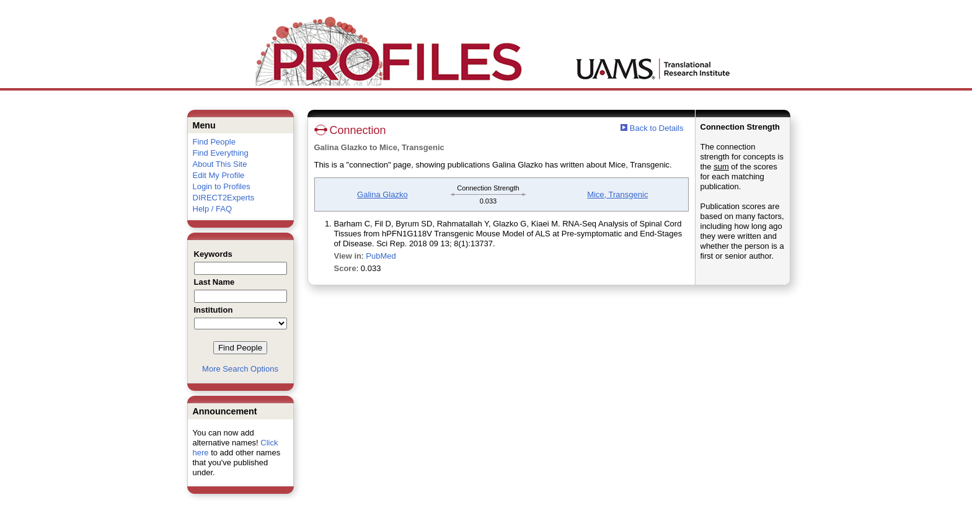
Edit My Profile (219, 175)
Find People (214, 141)
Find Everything (221, 153)
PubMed (380, 256)
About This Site (220, 164)
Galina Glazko (382, 194)
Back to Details (657, 128)
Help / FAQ (212, 208)
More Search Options (240, 368)
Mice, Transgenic (617, 194)
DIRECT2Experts (224, 197)
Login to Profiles (221, 186)
